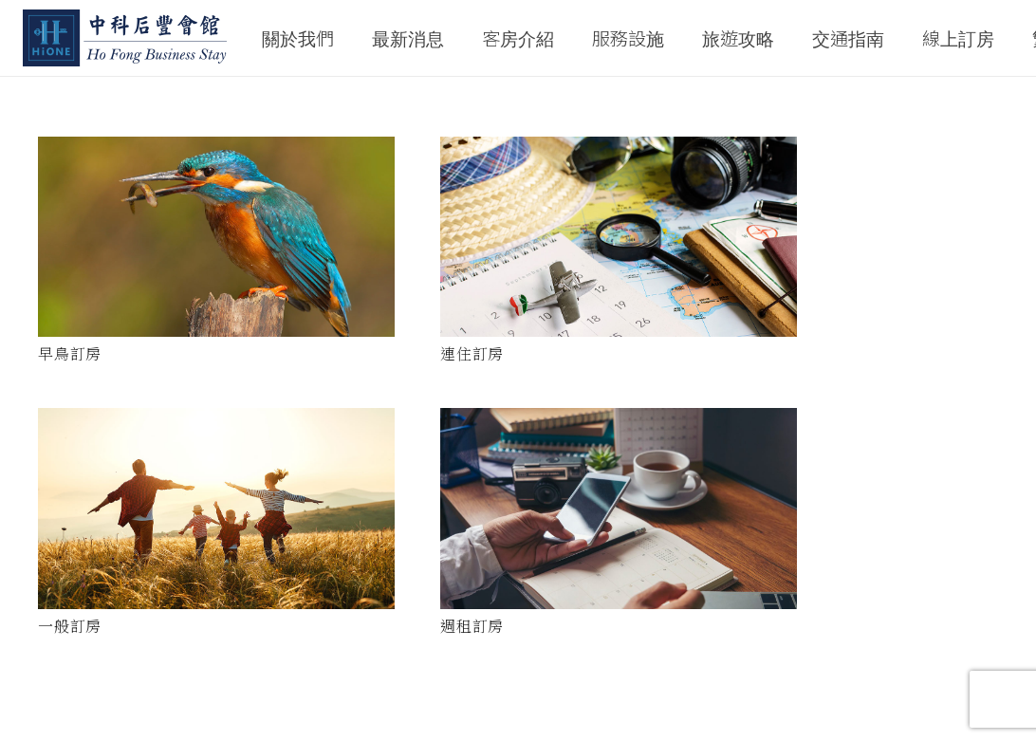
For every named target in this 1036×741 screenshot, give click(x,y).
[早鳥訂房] (216, 237)
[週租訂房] (618, 508)
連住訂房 (472, 353)
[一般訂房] (216, 508)
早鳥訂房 (70, 353)
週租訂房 (472, 626)
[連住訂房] (618, 237)
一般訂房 (70, 626)
